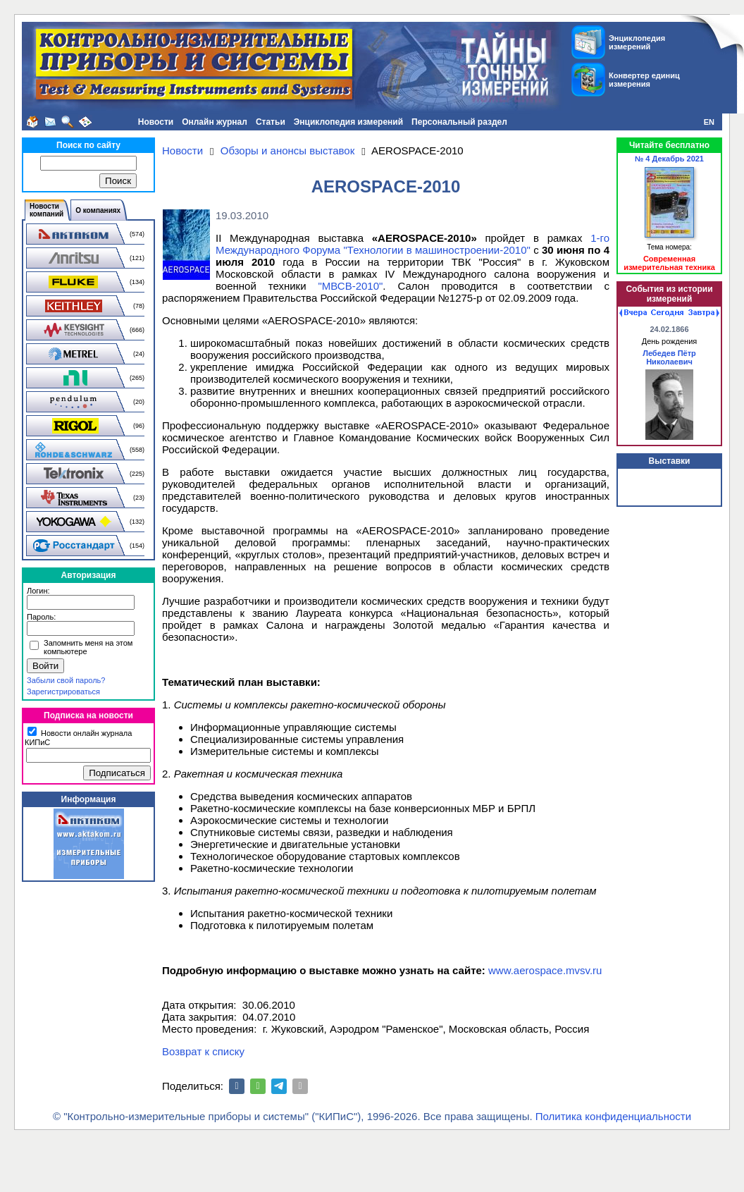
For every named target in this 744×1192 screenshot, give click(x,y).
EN (709, 122)
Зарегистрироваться (63, 691)
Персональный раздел (459, 122)
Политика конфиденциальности (613, 1116)
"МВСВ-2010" (350, 286)
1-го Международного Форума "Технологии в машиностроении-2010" (412, 244)
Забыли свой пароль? (66, 680)
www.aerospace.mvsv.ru (545, 970)
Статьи (270, 122)
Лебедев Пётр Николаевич (669, 357)
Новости (155, 122)
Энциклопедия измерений (348, 122)
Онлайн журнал (214, 122)
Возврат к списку (203, 1051)
